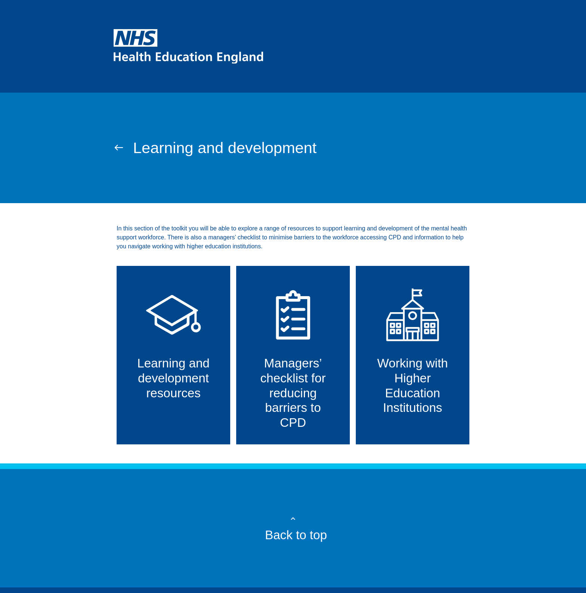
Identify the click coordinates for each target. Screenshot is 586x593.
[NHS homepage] (293, 46)
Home (122, 115)
